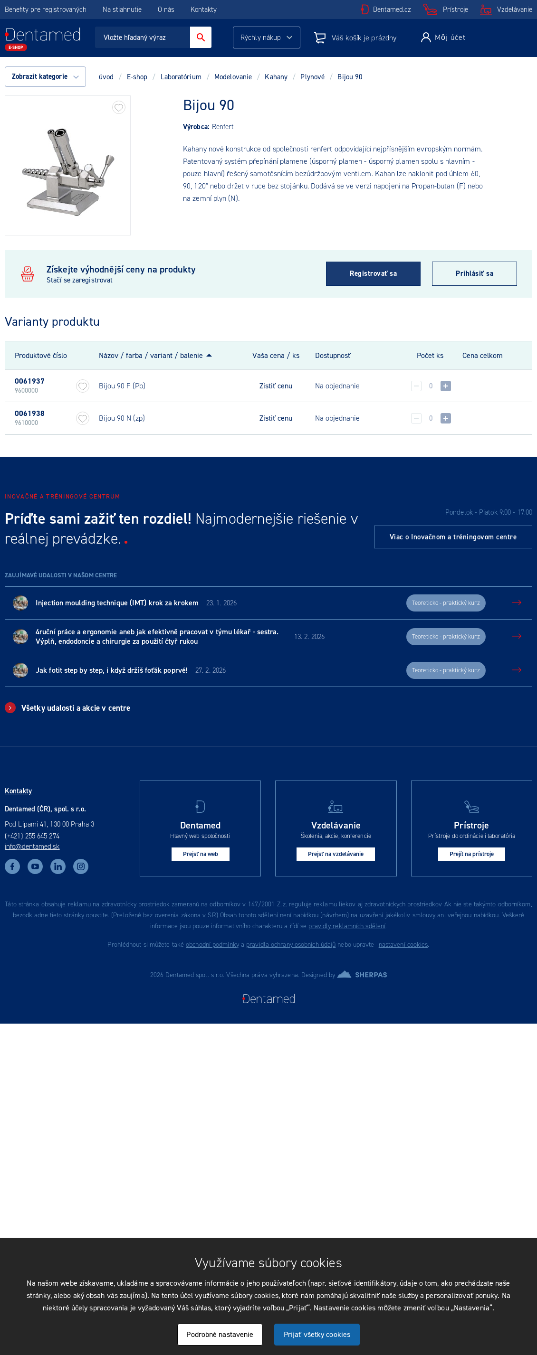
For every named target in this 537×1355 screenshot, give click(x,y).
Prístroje (455, 9)
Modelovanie (233, 77)
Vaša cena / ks (275, 355)
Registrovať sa (373, 273)
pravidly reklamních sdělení (346, 926)
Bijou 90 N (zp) (122, 418)
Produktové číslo (41, 355)
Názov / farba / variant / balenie (151, 355)
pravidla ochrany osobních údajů (291, 944)
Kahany (276, 77)
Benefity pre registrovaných (45, 9)
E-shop (137, 77)
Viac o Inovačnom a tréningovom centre (453, 537)
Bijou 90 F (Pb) (122, 386)
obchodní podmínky (212, 944)
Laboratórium (181, 77)
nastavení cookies (403, 944)
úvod (106, 77)
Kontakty (204, 9)
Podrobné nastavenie (219, 1334)
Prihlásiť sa (474, 273)
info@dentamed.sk (32, 846)
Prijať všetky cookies (317, 1334)
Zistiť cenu (275, 386)
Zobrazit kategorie (45, 76)
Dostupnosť (333, 355)
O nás (166, 9)
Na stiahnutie (123, 9)
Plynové (312, 77)
